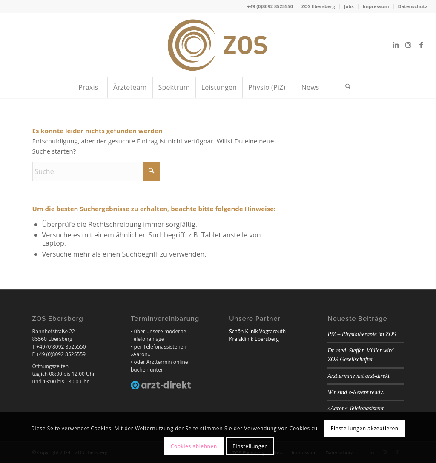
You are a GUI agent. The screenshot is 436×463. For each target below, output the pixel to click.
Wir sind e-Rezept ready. (355, 392)
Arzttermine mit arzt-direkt (358, 376)
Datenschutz (412, 6)
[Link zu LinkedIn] (395, 44)
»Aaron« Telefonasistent (355, 408)
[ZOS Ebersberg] (217, 45)
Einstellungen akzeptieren (365, 428)
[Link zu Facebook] (421, 44)
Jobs (349, 6)
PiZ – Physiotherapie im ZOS (361, 334)
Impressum (376, 6)
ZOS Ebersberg (318, 6)
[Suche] (348, 87)
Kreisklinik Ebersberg (254, 339)
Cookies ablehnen (194, 446)
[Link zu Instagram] (408, 44)
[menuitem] (318, 6)
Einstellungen (250, 446)
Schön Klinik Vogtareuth (257, 331)
